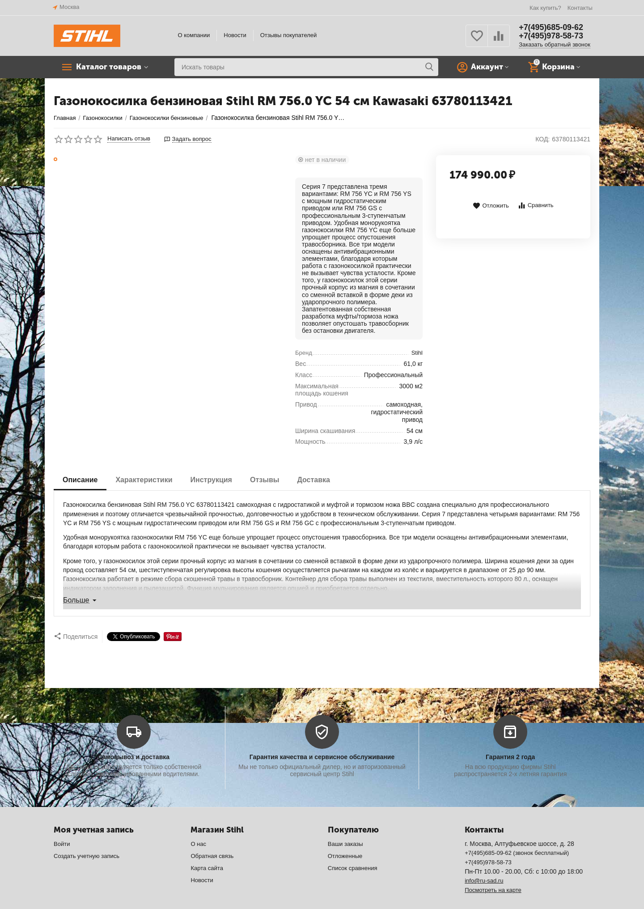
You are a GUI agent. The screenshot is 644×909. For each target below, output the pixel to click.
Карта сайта (207, 850)
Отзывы (264, 480)
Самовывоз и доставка (133, 739)
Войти (62, 826)
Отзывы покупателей (288, 35)
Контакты (580, 7)
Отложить (490, 206)
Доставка (313, 480)
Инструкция (211, 480)
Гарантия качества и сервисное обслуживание (322, 739)
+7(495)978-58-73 (551, 36)
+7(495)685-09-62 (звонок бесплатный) (517, 835)
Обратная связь (212, 838)
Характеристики (143, 480)
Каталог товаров (110, 67)
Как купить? (545, 7)
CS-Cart (188, 898)
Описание (80, 480)
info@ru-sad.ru (484, 862)
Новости (235, 35)
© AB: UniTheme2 (277, 898)
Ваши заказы (345, 826)
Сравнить (535, 205)
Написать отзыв (128, 139)
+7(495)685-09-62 (551, 27)
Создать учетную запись (86, 838)
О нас (198, 826)
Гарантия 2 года (510, 739)
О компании (194, 35)
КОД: (542, 139)
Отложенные (345, 838)
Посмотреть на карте (493, 872)
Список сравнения (352, 850)
